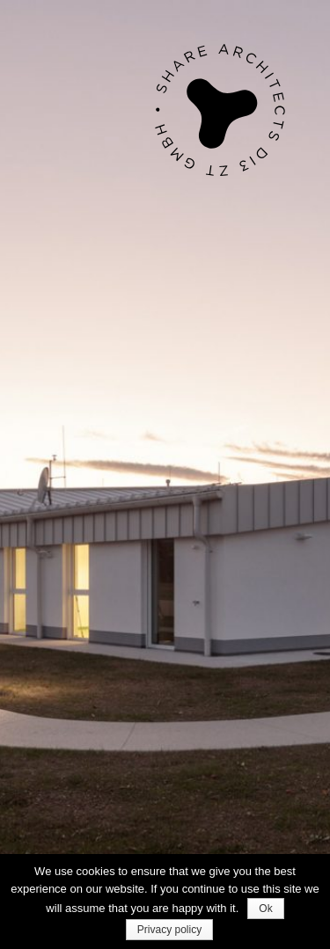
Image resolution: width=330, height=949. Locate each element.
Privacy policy (169, 929)
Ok (265, 908)
